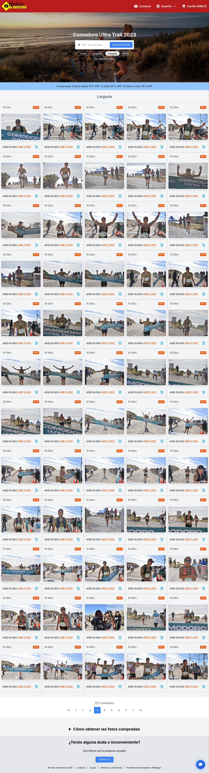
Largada (97, 53)
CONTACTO (104, 759)
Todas (83, 53)
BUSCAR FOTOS (121, 44)
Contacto (81, 767)
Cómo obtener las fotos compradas (106, 729)
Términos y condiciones (111, 767)
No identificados (104, 58)
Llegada (112, 53)
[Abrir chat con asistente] (200, 764)
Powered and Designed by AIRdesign (144, 767)
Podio (126, 53)
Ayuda (93, 767)
